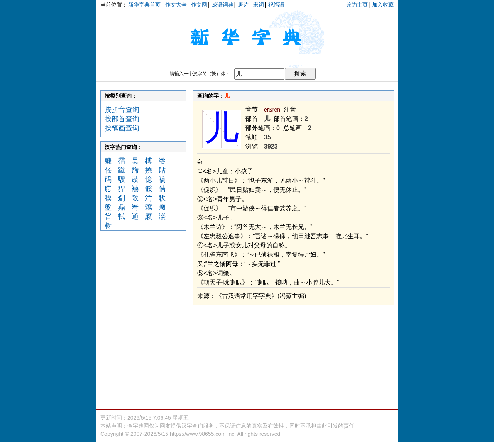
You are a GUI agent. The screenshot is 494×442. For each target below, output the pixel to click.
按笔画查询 (122, 128)
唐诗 (243, 5)
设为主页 (357, 5)
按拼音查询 (122, 109)
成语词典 (222, 5)
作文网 (199, 5)
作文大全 (176, 5)
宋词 (258, 5)
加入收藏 (383, 5)
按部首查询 (122, 119)
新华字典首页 (144, 5)
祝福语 (276, 5)
